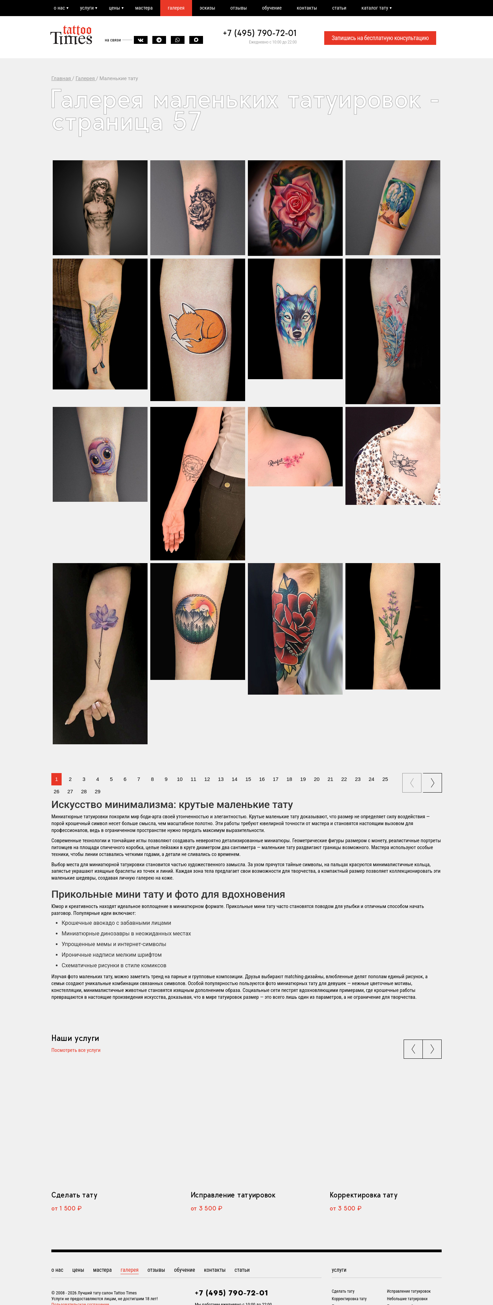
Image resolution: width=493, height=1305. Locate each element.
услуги (87, 8)
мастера (144, 8)
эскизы (207, 8)
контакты (307, 8)
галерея (176, 8)
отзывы (238, 8)
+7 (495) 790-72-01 (260, 33)
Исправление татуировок (233, 1194)
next (433, 780)
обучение (272, 8)
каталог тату (375, 8)
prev (412, 780)
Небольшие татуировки (407, 1298)
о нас (59, 8)
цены (114, 8)
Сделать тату (74, 1194)
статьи (339, 8)
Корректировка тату (363, 1194)
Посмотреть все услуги (76, 1050)
